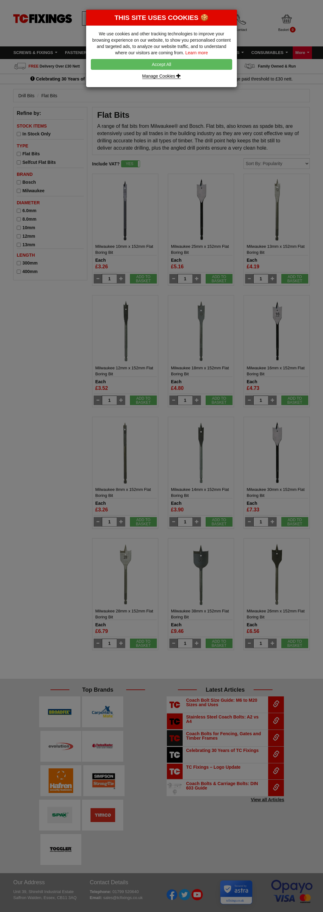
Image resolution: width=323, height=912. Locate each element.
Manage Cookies (161, 76)
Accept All (161, 64)
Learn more (196, 52)
